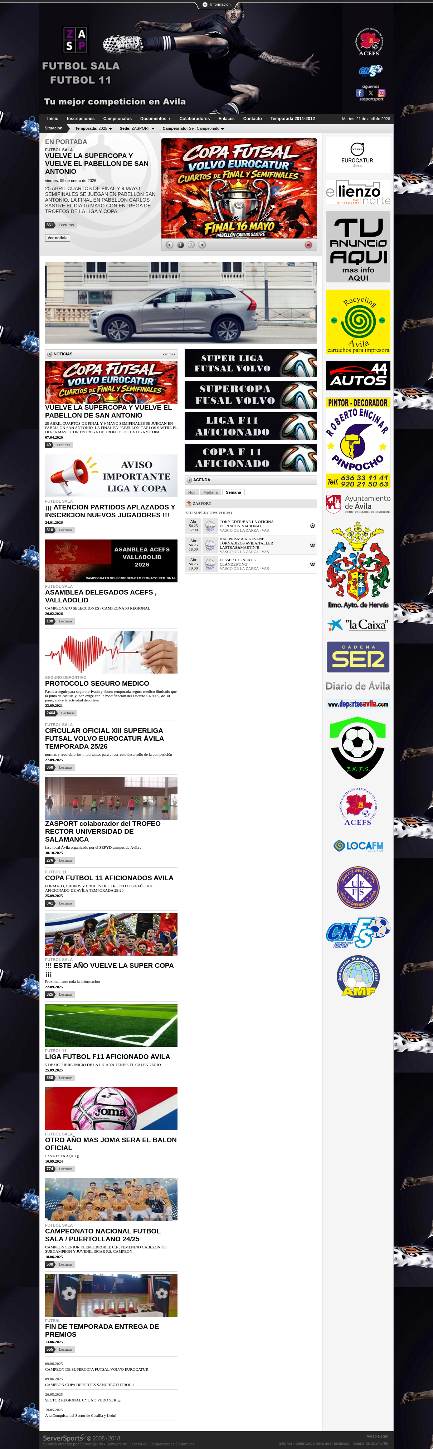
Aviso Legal (377, 1436)
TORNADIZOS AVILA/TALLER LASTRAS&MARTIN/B (246, 545)
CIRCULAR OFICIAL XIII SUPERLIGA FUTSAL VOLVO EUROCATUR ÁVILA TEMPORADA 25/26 (104, 738)
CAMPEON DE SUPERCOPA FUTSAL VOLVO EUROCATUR (97, 1369)
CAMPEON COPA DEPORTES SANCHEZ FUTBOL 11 (90, 1385)
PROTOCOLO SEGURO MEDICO (97, 683)
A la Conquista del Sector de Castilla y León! (80, 1415)
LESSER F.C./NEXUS (238, 560)
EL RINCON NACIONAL (241, 526)
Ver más (168, 354)
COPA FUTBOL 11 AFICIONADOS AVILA (109, 878)
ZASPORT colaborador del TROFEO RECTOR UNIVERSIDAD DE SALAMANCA (103, 831)
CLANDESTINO (233, 564)
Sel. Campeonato (190, 128)
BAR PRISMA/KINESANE (242, 539)
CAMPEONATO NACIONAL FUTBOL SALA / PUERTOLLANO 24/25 (103, 1235)
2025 (91, 128)
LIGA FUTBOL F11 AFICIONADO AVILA (107, 1056)
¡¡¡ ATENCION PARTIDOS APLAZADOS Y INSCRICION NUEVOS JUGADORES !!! (110, 511)
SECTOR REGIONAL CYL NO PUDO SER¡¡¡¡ (83, 1400)
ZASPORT (135, 128)
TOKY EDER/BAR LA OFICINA (247, 521)
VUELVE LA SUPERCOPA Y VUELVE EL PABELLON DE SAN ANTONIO (108, 411)
